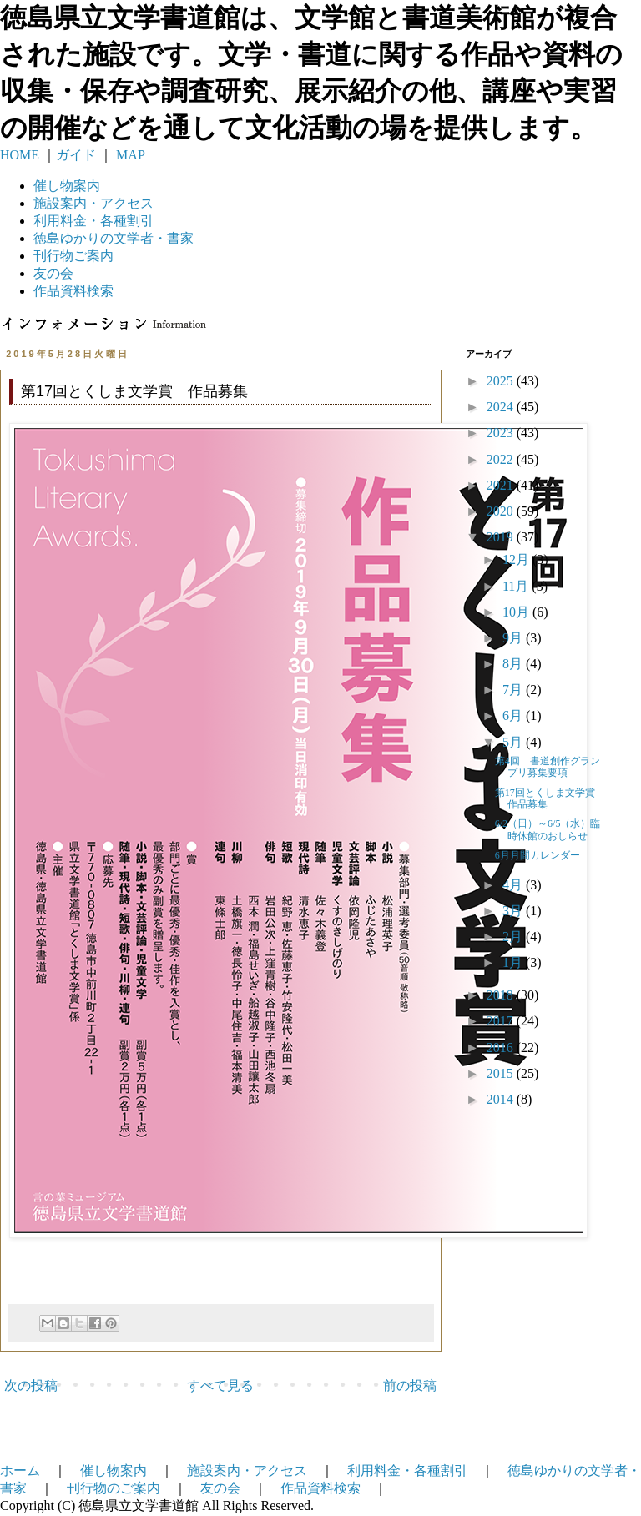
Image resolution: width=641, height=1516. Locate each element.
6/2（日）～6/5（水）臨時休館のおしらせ (548, 829)
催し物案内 (66, 186)
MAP (129, 155)
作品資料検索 (73, 291)
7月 (514, 689)
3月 (514, 911)
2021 (502, 485)
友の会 (53, 273)
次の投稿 (31, 1385)
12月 (517, 559)
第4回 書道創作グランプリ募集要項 (547, 766)
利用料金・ (93, 221)
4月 (514, 885)
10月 (517, 612)
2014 (502, 1099)
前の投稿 (410, 1385)
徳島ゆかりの (113, 238)
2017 (502, 1021)
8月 (514, 664)
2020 (502, 511)
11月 (517, 586)
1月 (514, 962)
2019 (502, 537)
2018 (502, 995)
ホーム (20, 1470)
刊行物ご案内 (73, 256)
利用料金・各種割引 (407, 1470)
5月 (514, 742)
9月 (514, 638)
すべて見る (220, 1385)
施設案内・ (93, 203)
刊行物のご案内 (113, 1488)
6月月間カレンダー (537, 855)
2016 (502, 1047)
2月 (514, 936)
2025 (502, 381)
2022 (502, 459)
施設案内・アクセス (247, 1470)
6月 (514, 715)
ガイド (76, 155)
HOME (19, 155)
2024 (502, 407)
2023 (502, 433)
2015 (502, 1073)
